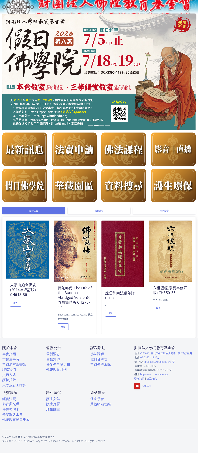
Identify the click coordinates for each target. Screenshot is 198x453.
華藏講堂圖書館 (14, 364)
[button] (16, 72)
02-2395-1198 (149, 357)
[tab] (33, 210)
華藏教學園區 (100, 364)
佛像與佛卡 (10, 409)
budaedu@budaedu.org (160, 361)
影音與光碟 (10, 403)
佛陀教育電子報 (58, 364)
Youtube (146, 386)
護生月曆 (53, 403)
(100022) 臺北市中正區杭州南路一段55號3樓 (166, 353)
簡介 (15, 303)
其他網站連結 (100, 403)
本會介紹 (9, 353)
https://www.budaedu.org (154, 374)
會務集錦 (53, 359)
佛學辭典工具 (12, 414)
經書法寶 (9, 398)
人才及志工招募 (14, 385)
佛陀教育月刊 (56, 369)
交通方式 (9, 374)
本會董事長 (10, 359)
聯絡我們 (9, 369)
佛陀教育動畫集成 (16, 419)
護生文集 (53, 398)
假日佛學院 (98, 359)
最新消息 (53, 353)
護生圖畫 (53, 409)
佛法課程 (97, 353)
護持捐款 (9, 379)
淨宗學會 (97, 398)
